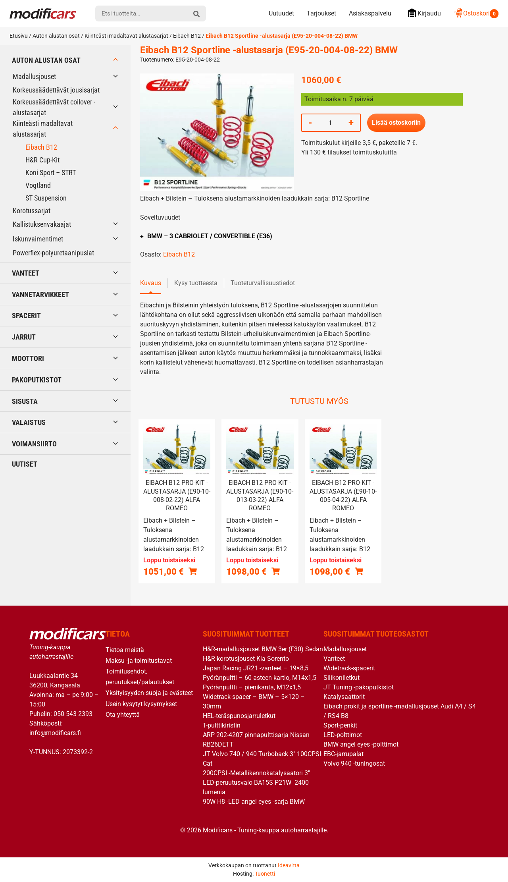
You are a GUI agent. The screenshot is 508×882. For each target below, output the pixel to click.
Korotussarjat (31, 211)
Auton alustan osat (56, 36)
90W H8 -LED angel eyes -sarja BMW (254, 801)
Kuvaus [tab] (150, 283)
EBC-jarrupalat (343, 754)
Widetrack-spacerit (349, 668)
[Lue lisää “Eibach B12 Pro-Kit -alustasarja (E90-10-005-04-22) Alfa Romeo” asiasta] (359, 571)
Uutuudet (281, 13)
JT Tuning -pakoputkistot (358, 687)
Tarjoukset (321, 13)
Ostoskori (476, 13)
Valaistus (29, 422)
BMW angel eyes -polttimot (360, 744)
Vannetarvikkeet (40, 294)
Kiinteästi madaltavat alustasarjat (126, 36)
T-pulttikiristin (222, 725)
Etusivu (19, 36)
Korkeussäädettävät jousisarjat (56, 90)
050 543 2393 (73, 714)
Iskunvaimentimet (38, 239)
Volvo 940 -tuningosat (354, 763)
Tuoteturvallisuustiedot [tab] (263, 283)
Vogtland (38, 185)
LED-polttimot (342, 735)
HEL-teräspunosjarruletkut (239, 716)
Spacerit (26, 315)
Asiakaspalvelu (370, 13)
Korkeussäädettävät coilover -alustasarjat (54, 107)
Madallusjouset (34, 76)
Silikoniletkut (341, 677)
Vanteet (25, 273)
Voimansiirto (34, 444)
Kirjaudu (422, 13)
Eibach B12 (187, 36)
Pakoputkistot (37, 380)
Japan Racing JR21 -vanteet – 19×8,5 (255, 668)
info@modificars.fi (55, 733)
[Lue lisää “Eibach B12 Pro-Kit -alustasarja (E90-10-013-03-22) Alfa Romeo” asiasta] (275, 571)
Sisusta (25, 401)
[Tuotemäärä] (330, 123)
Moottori (28, 358)
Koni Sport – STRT (50, 172)
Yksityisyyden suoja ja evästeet (149, 693)
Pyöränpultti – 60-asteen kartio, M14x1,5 (259, 677)
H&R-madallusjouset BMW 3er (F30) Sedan (263, 649)
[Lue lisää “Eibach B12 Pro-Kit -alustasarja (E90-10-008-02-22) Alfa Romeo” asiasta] (192, 571)
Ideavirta (289, 865)
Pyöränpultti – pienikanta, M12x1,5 (252, 687)
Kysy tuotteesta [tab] (195, 283)
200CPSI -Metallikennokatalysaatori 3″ (256, 773)
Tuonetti (265, 873)
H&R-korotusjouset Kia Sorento (246, 658)
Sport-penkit (340, 725)
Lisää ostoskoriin (396, 122)
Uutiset (24, 464)
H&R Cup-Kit (42, 160)
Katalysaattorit (344, 697)
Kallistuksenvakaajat (42, 224)
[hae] (196, 13)
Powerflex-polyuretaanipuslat (53, 253)
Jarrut (24, 337)
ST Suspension (46, 198)
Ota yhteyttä (123, 714)
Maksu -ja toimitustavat (139, 660)
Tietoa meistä (125, 650)
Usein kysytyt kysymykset (141, 704)
